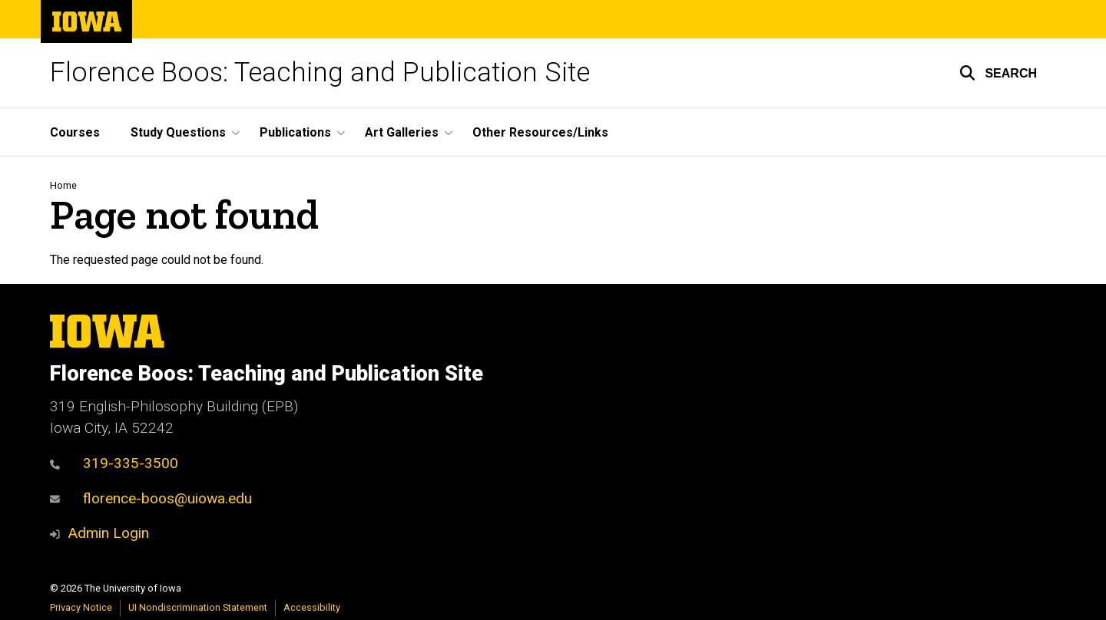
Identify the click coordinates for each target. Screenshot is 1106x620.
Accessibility (311, 607)
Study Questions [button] (178, 132)
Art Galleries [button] (402, 132)
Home (63, 185)
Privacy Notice (81, 607)
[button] (998, 72)
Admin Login (108, 533)
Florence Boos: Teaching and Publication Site (320, 72)
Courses (75, 132)
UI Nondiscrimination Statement (197, 607)
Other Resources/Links (540, 132)
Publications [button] (295, 132)
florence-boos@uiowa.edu (151, 498)
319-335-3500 (114, 463)
